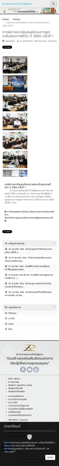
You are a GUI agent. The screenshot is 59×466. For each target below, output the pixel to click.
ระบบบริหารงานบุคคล (17, 399)
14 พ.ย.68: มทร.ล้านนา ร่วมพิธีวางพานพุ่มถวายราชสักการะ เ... (29, 276)
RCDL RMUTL (14, 378)
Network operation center (20, 385)
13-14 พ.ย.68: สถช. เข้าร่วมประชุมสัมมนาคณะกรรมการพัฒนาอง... (28, 259)
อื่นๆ (8, 329)
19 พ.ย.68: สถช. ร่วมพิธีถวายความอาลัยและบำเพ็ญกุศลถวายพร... (27, 267)
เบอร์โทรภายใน (14, 412)
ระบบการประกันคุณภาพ (18, 405)
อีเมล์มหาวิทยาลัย (15, 388)
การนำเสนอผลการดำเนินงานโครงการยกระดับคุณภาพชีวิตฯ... (29, 213)
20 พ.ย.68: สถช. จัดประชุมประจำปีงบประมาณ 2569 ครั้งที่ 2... (28, 250)
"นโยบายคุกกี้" (10, 451)
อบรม (9, 324)
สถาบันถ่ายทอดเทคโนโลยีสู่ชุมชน (17, 3)
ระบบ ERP (12, 402)
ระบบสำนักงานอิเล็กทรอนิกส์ (20, 409)
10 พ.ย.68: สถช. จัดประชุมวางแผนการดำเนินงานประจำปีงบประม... (28, 285)
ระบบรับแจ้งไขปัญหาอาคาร (19, 415)
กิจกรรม (10, 313)
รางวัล (9, 318)
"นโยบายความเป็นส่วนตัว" (35, 448)
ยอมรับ (50, 457)
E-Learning (13, 382)
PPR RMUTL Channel (18, 420)
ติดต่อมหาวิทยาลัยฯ (16, 391)
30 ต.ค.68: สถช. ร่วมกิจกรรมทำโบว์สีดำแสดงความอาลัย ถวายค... (28, 293)
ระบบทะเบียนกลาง (16, 396)
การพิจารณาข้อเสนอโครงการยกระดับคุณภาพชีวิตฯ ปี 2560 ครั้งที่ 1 (28, 185)
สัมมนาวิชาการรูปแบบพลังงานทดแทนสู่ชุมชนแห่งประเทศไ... (29, 219)
